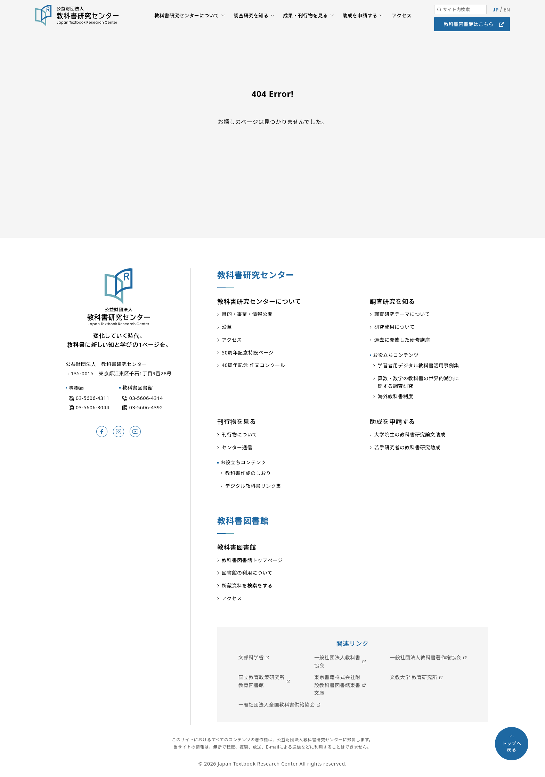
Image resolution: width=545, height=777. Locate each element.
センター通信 (237, 447)
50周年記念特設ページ (248, 352)
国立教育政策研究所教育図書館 (261, 681)
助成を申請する (359, 26)
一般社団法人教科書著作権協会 (425, 657)
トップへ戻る (511, 746)
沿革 (227, 327)
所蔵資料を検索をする (247, 585)
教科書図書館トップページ (252, 560)
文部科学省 (251, 657)
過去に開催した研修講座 (402, 339)
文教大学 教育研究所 (413, 677)
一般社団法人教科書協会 (337, 661)
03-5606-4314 (146, 398)
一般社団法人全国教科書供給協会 (276, 704)
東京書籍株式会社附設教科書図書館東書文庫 (337, 685)
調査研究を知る (248, 26)
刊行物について (239, 434)
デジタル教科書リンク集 (253, 486)
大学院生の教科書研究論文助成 (410, 434)
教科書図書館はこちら (468, 34)
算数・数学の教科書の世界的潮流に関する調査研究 (418, 382)
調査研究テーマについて (402, 314)
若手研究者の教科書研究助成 (407, 447)
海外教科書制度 (395, 396)
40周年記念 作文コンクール (253, 365)
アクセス (401, 26)
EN (507, 20)
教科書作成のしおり (248, 473)
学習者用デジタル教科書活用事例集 (418, 365)
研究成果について (394, 327)
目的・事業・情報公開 (247, 314)
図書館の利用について (247, 572)
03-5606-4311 (92, 398)
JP (495, 20)
